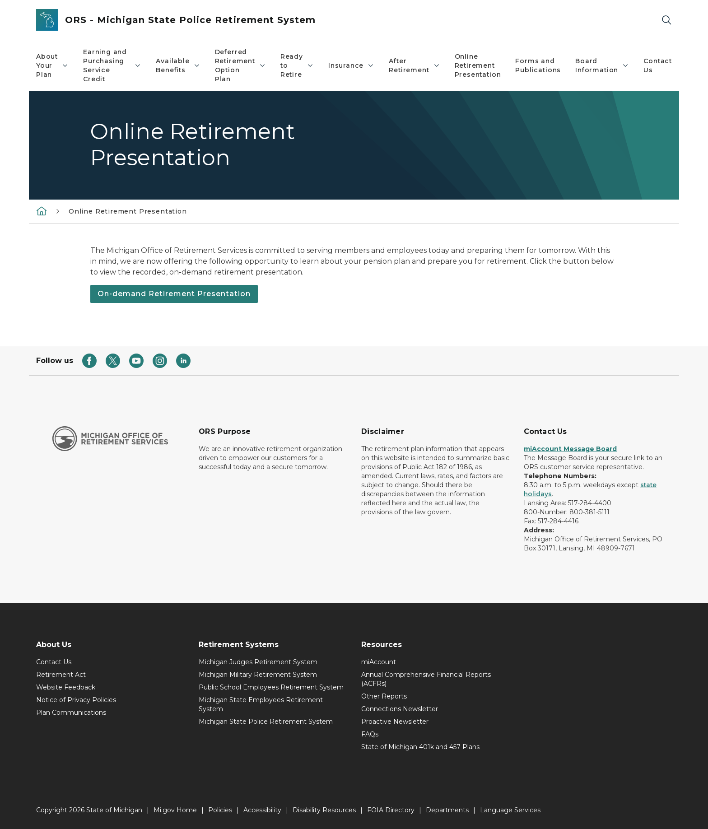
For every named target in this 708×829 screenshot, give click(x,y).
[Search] (666, 20)
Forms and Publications (538, 65)
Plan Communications (71, 712)
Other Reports (384, 696)
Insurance (351, 65)
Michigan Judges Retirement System (258, 662)
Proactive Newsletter (395, 721)
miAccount (378, 662)
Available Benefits (178, 65)
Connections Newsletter (399, 709)
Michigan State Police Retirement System (266, 721)
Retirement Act (61, 675)
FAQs (369, 734)
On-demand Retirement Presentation (174, 293)
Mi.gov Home (175, 810)
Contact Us (657, 65)
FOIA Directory (391, 810)
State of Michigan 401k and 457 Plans (420, 747)
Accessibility (262, 810)
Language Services (510, 810)
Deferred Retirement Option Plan (240, 65)
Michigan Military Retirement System (258, 675)
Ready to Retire (297, 65)
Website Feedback (65, 687)
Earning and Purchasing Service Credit (112, 65)
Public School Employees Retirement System (271, 687)
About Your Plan (52, 65)
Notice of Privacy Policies (76, 700)
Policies (220, 810)
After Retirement (414, 65)
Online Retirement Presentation (478, 65)
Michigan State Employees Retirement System (261, 704)
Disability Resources (324, 810)
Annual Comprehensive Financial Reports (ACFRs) (426, 679)
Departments (447, 810)
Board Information (602, 65)
